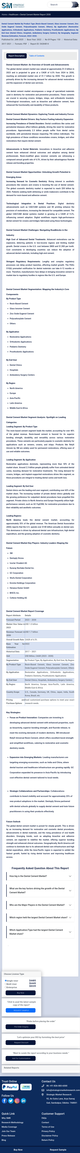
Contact (45, 1122)
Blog (4, 1140)
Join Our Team (8, 1131)
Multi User (12, 984)
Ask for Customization (21, 1058)
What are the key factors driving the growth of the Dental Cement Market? (37, 890)
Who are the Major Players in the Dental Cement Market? (37, 905)
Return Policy (48, 1140)
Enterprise (12, 987)
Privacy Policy (48, 1131)
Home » (5, 14)
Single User (12, 981)
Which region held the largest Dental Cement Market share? (38, 917)
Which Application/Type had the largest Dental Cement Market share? (36, 932)
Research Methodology (12, 1122)
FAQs (44, 1118)
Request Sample (21, 1010)
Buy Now (20, 993)
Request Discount (21, 1043)
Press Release (8, 1135)
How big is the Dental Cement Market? (28, 876)
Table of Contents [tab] (36, 56)
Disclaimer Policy (50, 1135)
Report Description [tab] (16, 56)
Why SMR (6, 1118)
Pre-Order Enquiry (21, 1027)
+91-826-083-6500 (58, 1086)
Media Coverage (9, 1127)
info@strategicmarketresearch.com (63, 1090)
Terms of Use (48, 1127)
